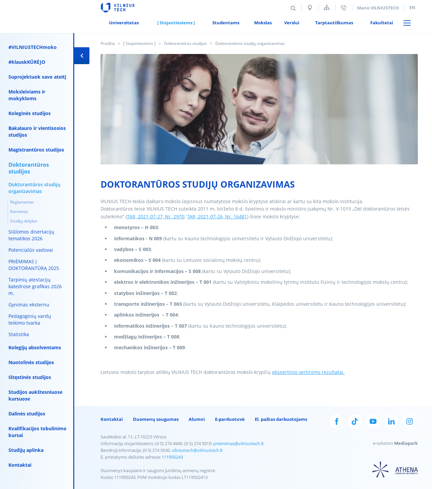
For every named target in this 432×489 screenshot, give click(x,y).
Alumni (197, 419)
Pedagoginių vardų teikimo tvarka (29, 319)
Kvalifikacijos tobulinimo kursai (37, 431)
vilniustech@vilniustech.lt (197, 450)
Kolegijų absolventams (34, 347)
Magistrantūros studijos (36, 149)
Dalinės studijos (26, 413)
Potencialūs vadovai (30, 250)
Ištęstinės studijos (29, 377)
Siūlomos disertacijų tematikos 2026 (31, 235)
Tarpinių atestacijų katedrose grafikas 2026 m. (35, 286)
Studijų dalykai (23, 221)
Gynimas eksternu (28, 304)
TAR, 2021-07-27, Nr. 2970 (155, 216)
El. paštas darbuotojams (281, 419)
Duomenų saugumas (156, 419)
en (412, 7)
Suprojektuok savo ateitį (37, 77)
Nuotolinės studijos (31, 362)
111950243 (172, 457)
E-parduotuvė (230, 419)
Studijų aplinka (26, 450)
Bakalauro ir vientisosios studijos (37, 131)
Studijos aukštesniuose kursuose (35, 395)
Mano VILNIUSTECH (378, 8)
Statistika (18, 334)
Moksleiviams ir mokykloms (26, 95)
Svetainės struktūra (326, 7)
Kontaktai (19, 465)
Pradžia (108, 43)
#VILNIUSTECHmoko (32, 47)
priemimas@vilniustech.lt (238, 443)
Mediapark (406, 443)
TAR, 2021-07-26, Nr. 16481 (217, 216)
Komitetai (19, 211)
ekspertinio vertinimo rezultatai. (308, 372)
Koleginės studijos (29, 113)
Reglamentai (22, 202)
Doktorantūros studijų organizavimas (34, 187)
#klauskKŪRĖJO (26, 62)
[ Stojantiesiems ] (139, 43)
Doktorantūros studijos (185, 43)
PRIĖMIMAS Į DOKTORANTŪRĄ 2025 (33, 264)
